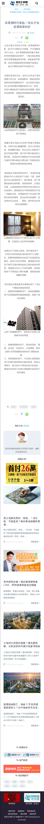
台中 (30, 782)
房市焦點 (27, 9)
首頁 (16, 9)
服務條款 (21, 811)
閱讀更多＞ (35, 541)
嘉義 (7, 786)
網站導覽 (23, 814)
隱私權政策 (31, 811)
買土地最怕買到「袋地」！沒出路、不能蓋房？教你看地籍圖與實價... (22, 521)
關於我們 (12, 811)
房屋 (33, 407)
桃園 (14, 782)
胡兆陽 (32, 33)
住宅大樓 (23, 407)
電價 (13, 407)
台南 (14, 786)
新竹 (22, 782)
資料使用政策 (13, 814)
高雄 (22, 786)
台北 (7, 782)
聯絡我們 (33, 814)
